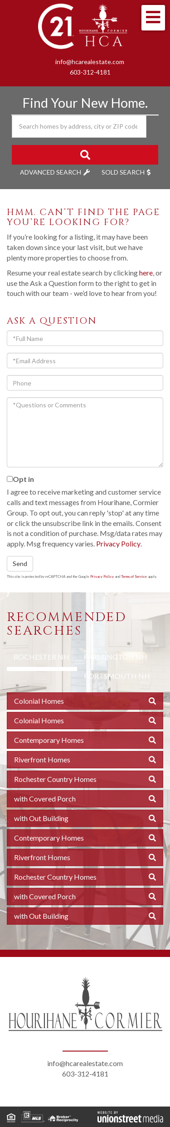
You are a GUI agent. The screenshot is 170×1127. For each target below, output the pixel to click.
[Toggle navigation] (153, 18)
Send (20, 563)
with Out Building (41, 818)
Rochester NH (41, 656)
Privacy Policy (118, 543)
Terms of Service (134, 576)
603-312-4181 (90, 72)
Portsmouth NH (117, 675)
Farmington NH (115, 656)
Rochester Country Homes (55, 779)
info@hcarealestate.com (89, 61)
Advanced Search (50, 172)
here (146, 272)
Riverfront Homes (42, 759)
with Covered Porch (45, 798)
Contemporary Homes (49, 740)
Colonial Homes (39, 700)
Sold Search (123, 172)
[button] (85, 155)
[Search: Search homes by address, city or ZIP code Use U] (79, 126)
